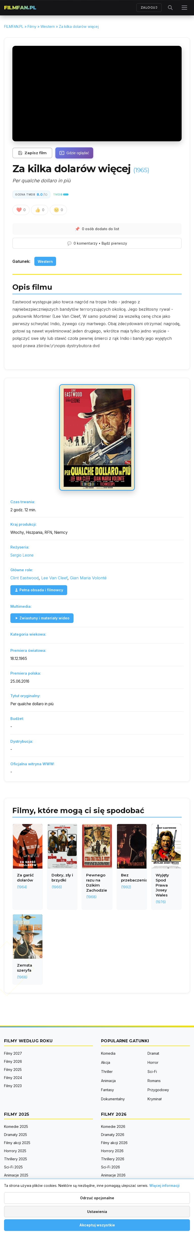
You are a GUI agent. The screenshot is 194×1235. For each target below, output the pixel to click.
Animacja (108, 1081)
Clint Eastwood (24, 577)
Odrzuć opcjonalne (97, 1198)
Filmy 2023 (13, 1086)
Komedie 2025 (16, 1126)
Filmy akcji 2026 (114, 1143)
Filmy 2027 (13, 1053)
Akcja (105, 1062)
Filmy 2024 (13, 1077)
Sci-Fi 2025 (13, 1167)
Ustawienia (97, 1211)
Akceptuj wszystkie (97, 1225)
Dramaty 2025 (15, 1134)
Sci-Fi (152, 1071)
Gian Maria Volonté (88, 577)
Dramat (153, 1053)
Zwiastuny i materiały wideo (41, 618)
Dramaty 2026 (112, 1134)
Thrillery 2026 (112, 1159)
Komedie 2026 (113, 1126)
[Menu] (184, 7)
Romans (154, 1081)
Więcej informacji (164, 1186)
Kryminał (154, 1099)
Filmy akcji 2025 (17, 1143)
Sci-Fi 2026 (110, 1167)
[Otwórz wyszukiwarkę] (170, 7)
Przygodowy (158, 1090)
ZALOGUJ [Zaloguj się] (149, 7)
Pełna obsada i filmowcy (38, 590)
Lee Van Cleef (54, 577)
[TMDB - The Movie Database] (60, 194)
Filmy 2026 (13, 1061)
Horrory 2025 (15, 1151)
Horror (153, 1062)
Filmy (32, 26)
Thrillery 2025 (15, 1159)
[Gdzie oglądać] (74, 153)
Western (47, 26)
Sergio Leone (22, 555)
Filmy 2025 (13, 1069)
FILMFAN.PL (20, 8)
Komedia (108, 1053)
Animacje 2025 (16, 1175)
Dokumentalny (113, 1099)
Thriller (107, 1071)
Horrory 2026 (112, 1151)
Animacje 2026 (113, 1175)
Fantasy (107, 1090)
